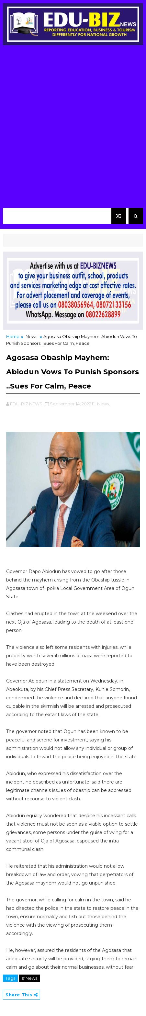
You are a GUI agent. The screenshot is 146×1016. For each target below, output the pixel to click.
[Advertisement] (73, 128)
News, (103, 403)
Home (12, 336)
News (31, 336)
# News (29, 978)
